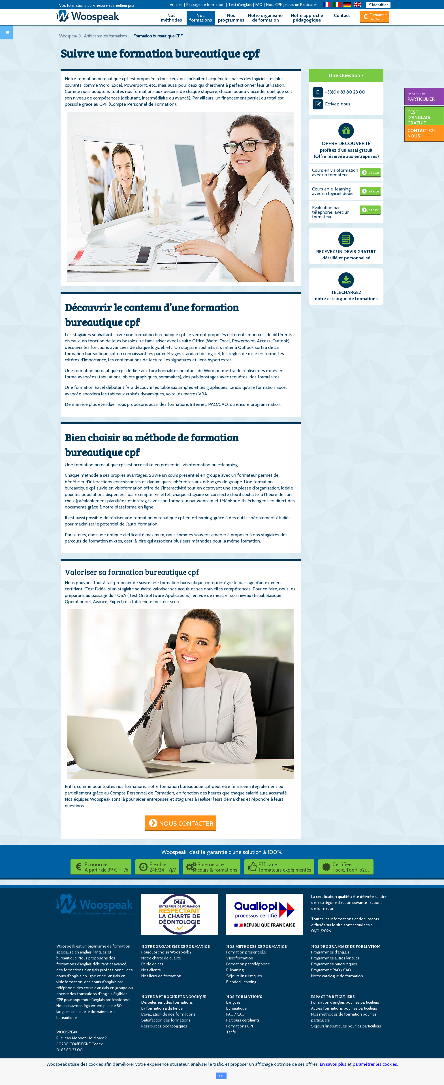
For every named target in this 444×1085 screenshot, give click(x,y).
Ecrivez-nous (331, 104)
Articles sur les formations (105, 36)
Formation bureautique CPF (158, 36)
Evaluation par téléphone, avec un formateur (330, 212)
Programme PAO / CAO (331, 969)
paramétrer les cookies (375, 1064)
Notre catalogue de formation (337, 975)
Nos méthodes (171, 18)
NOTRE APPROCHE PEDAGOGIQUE (173, 996)
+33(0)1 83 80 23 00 (339, 92)
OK (221, 1076)
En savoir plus (333, 1064)
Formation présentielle (246, 952)
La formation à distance (162, 1008)
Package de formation (205, 4)
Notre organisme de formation (265, 18)
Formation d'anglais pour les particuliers (345, 1002)
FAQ (258, 4)
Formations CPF (240, 1026)
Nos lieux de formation (161, 975)
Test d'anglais (240, 4)
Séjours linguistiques (244, 975)
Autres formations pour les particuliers (344, 1008)
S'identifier (378, 4)
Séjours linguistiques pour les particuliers (346, 1026)
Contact (342, 15)
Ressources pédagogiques (164, 1026)
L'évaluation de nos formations (168, 1014)
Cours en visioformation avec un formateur (335, 172)
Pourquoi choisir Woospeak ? (166, 952)
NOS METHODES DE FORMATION (257, 946)
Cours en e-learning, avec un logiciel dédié (333, 191)
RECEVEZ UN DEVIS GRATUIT (346, 251)
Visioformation (239, 958)
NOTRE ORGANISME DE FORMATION (176, 946)
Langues (233, 1002)
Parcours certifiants (243, 1020)
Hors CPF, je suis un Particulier (291, 4)
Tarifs (231, 1032)
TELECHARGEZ (346, 292)
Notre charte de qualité (161, 958)
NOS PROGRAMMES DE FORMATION (345, 946)
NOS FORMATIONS (244, 996)
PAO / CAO (235, 1014)
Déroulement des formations (167, 1002)
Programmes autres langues (335, 958)
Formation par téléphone (248, 964)
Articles (176, 4)
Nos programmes (231, 18)
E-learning (235, 969)
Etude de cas (152, 964)
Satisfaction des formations (166, 1020)
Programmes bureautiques (334, 964)
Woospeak (68, 36)
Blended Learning (241, 981)
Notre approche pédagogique (307, 18)
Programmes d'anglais (330, 952)
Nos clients (151, 969)
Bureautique (236, 1008)
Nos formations (200, 18)
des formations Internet (182, 404)
